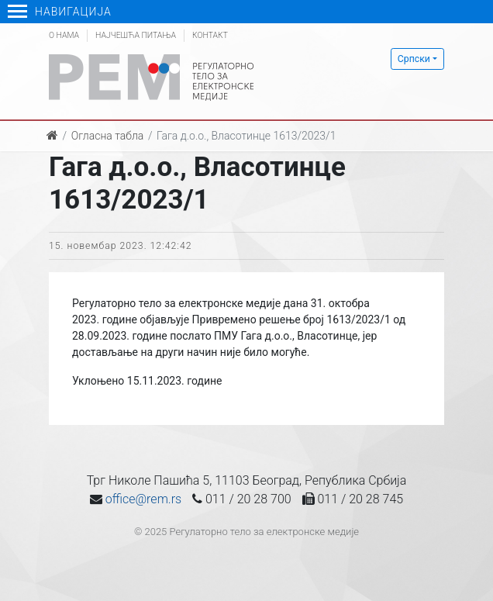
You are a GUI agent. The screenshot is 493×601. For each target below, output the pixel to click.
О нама (64, 35)
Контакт (210, 35)
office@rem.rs (143, 499)
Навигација (60, 11)
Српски (414, 59)
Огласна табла (107, 136)
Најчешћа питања (135, 35)
